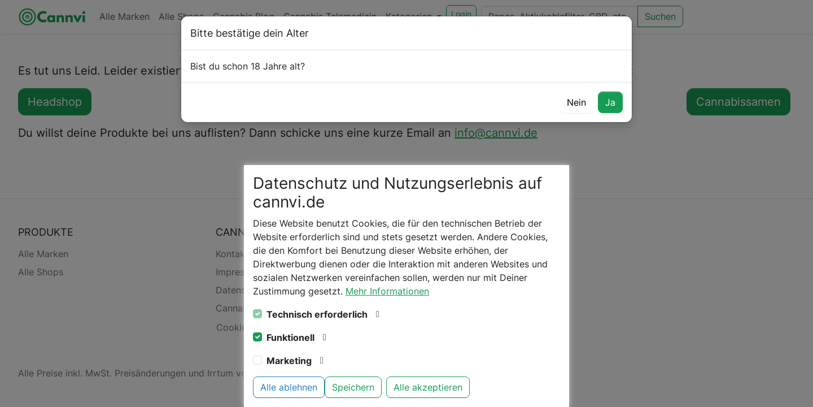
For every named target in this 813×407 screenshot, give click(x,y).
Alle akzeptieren (428, 387)
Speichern (353, 387)
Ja (610, 102)
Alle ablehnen (288, 387)
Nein (576, 102)
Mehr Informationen (387, 291)
